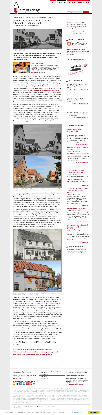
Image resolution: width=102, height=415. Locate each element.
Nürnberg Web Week (28, 399)
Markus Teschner (45, 390)
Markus (15, 378)
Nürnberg (33, 67)
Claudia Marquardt (61, 388)
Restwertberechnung (76, 399)
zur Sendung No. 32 (82, 144)
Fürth (37, 67)
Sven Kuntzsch (56, 391)
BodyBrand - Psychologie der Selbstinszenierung (56, 395)
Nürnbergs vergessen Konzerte (40, 399)
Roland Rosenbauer (17, 391)
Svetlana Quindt (65, 391)
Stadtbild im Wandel (25, 401)
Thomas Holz (16, 393)
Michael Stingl (77, 390)
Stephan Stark (41, 391)
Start (53, 2)
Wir (87, 2)
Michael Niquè (69, 390)
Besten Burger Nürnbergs (37, 395)
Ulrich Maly (22, 393)
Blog (24, 17)
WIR (36, 406)
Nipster (58, 398)
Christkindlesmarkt (72, 395)
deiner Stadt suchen (72, 49)
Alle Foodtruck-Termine (43, 71)
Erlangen (42, 67)
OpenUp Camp (52, 399)
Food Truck (37, 396)
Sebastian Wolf (26, 391)
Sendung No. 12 (84, 117)
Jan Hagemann (83, 388)
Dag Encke (69, 388)
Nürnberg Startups (17, 399)
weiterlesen (84, 185)
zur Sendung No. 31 (82, 162)
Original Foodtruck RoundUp (64, 399)
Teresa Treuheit (73, 391)
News (19, 406)
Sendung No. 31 (84, 89)
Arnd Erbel (45, 388)
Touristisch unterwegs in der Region (39, 401)
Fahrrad (27, 396)
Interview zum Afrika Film (76, 209)
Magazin (61, 2)
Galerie (80, 2)
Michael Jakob (62, 390)
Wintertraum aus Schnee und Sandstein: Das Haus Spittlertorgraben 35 (35, 352)
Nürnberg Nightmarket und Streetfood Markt (77, 398)
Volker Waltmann (30, 393)
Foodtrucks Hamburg (61, 396)
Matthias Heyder (54, 390)
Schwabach (47, 67)
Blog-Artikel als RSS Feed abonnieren (78, 32)
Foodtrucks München (72, 396)
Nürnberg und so (18, 17)
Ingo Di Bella (76, 388)
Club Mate (80, 395)
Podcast (71, 2)
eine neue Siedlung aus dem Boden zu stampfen (44, 90)
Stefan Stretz (34, 391)
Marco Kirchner (29, 390)
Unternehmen (42, 406)
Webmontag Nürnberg (54, 401)
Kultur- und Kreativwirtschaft (43, 398)
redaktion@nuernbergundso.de (75, 375)
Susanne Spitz (49, 391)
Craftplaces (34, 65)
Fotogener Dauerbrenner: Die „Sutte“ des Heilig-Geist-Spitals (32, 349)
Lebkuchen (53, 398)
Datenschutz (17, 407)
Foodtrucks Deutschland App (48, 396)
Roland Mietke (84, 390)
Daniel (30, 377)
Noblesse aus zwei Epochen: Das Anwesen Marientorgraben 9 (32, 354)
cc (26, 50)
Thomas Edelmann (82, 391)
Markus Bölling (37, 390)
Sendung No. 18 (84, 103)
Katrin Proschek (21, 390)
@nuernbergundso (56, 371)
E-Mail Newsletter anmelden (75, 384)
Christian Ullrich (53, 388)
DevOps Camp (20, 396)
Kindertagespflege (31, 398)
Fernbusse (31, 396)
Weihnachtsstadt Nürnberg (67, 401)
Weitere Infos (78, 412)
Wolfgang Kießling (39, 393)
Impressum (51, 406)
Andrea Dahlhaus (38, 388)
